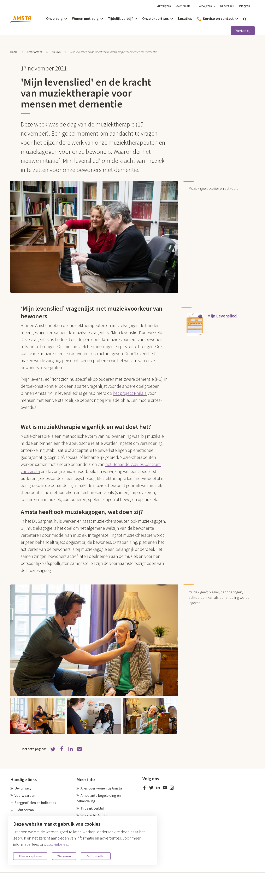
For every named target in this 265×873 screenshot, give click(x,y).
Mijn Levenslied (222, 316)
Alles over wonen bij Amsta (101, 788)
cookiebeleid (57, 844)
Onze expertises (155, 18)
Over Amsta (183, 6)
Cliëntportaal (24, 809)
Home (14, 52)
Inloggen (244, 6)
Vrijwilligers (164, 6)
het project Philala (130, 393)
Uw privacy (22, 788)
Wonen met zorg (85, 18)
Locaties (185, 18)
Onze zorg (54, 18)
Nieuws (56, 52)
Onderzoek (227, 6)
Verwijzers (205, 6)
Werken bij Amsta (94, 815)
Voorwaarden (24, 795)
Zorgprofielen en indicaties (35, 802)
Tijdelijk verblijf (120, 18)
